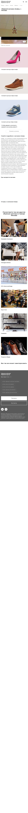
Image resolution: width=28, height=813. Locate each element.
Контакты (14, 403)
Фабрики (16, 5)
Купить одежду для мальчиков (9, 392)
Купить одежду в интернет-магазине (10, 381)
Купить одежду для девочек (9, 389)
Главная (2, 5)
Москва (11, 5)
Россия (7, 5)
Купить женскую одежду (8, 384)
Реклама (14, 398)
